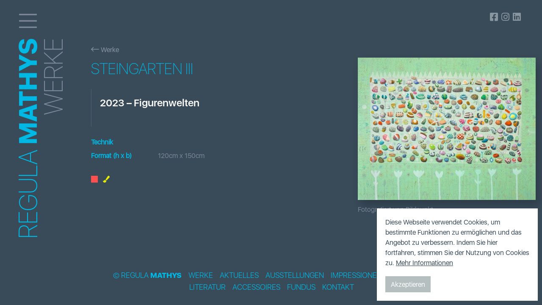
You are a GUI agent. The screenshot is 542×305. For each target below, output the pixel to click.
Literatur (207, 287)
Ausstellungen (294, 275)
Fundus (301, 287)
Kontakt (338, 287)
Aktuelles (239, 275)
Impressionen (356, 275)
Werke (105, 49)
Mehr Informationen (424, 262)
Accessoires (256, 287)
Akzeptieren (408, 284)
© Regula (147, 275)
